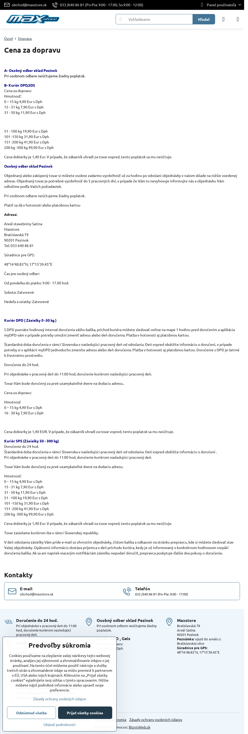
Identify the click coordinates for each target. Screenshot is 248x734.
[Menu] (238, 19)
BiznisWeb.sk (139, 727)
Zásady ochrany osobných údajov (155, 719)
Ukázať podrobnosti (60, 724)
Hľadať (204, 19)
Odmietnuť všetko (31, 712)
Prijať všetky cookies (85, 712)
